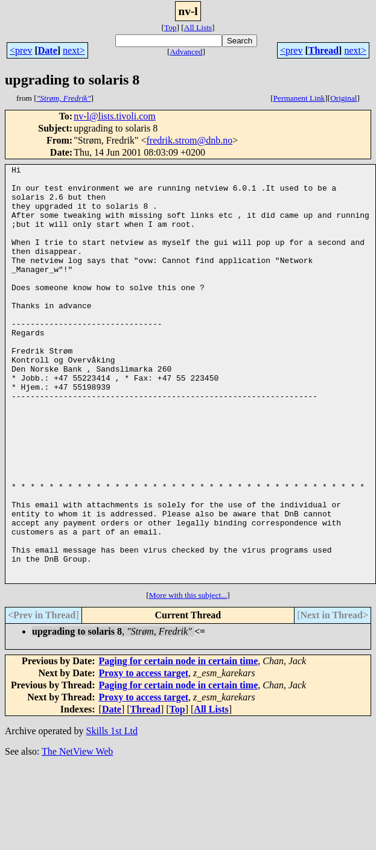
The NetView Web (77, 834)
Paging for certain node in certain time (178, 744)
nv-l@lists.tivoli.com (115, 116)
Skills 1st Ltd (112, 814)
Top (170, 27)
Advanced (186, 51)
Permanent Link (299, 98)
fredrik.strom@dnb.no (189, 140)
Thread (323, 50)
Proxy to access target (144, 756)
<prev (21, 50)
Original (343, 98)
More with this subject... (188, 678)
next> (74, 50)
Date (47, 50)
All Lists (198, 27)
